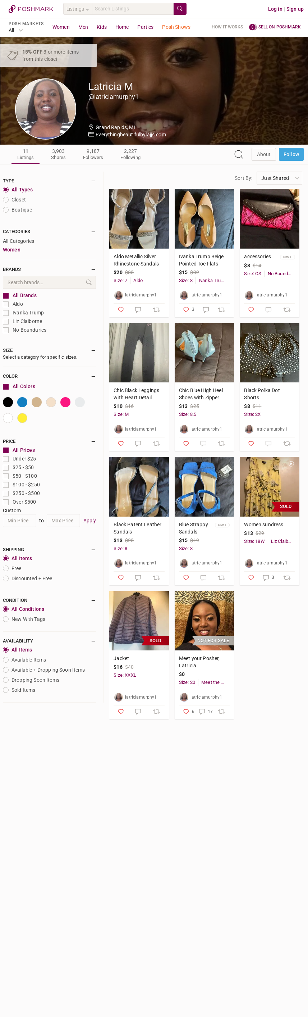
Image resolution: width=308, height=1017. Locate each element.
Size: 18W (254, 541)
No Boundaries (24, 330)
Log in (275, 9)
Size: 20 (187, 682)
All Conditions (23, 609)
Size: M (121, 414)
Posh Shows (176, 27)
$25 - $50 (18, 467)
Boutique (17, 210)
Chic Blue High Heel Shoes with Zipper (201, 393)
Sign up (295, 9)
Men (83, 27)
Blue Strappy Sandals (193, 528)
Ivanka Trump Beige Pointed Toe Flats (201, 260)
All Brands (20, 295)
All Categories (18, 241)
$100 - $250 (21, 485)
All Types (18, 189)
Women (61, 27)
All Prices (19, 450)
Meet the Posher (213, 682)
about (264, 154)
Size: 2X (252, 414)
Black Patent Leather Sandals (137, 528)
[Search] (133, 9)
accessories (257, 256)
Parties (145, 27)
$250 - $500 (21, 493)
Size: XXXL (125, 675)
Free (12, 568)
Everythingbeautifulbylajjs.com (131, 134)
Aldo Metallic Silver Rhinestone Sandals (136, 260)
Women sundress (263, 524)
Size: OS (252, 273)
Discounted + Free (27, 578)
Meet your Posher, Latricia (199, 661)
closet (14, 200)
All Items (17, 558)
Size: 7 (120, 280)
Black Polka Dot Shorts (262, 393)
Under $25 (19, 459)
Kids (102, 27)
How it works (227, 26)
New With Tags (24, 619)
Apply (89, 520)
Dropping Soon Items (31, 680)
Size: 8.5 (187, 414)
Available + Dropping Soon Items (44, 670)
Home (122, 27)
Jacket (121, 658)
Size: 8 (186, 280)
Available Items (24, 660)
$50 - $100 (20, 476)
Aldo (13, 304)
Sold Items (19, 690)
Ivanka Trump (23, 313)
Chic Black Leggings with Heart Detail (136, 393)
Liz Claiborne (22, 321)
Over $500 (19, 502)
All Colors (19, 386)
